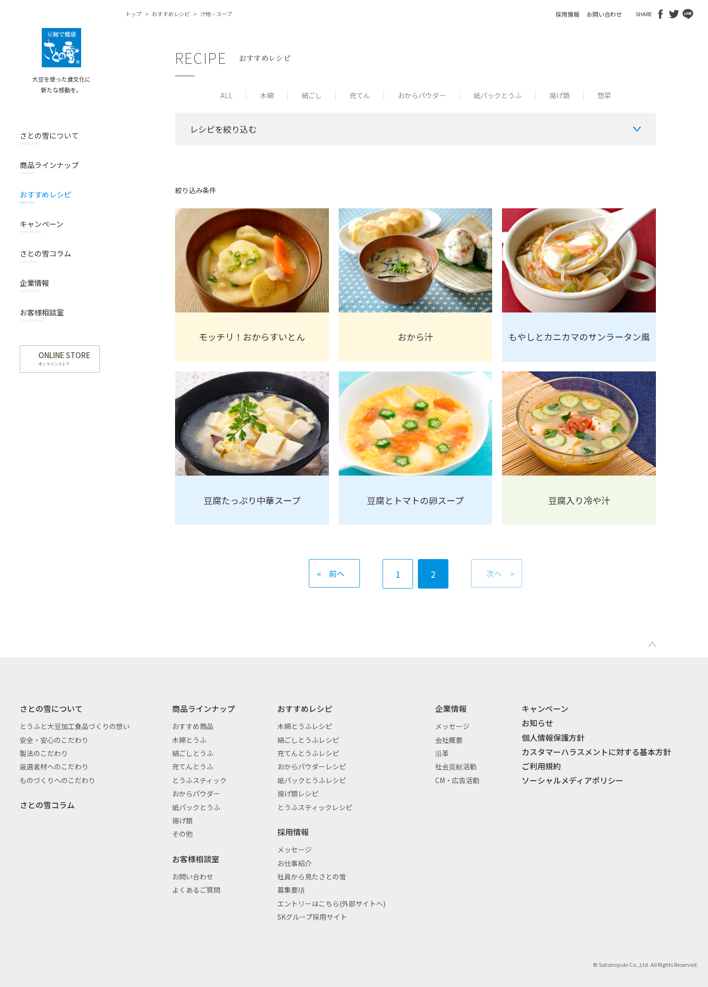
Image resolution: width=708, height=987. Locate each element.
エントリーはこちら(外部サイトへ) (331, 903)
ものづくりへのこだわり (57, 780)
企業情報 (451, 708)
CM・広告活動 (457, 780)
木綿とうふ (189, 740)
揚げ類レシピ (298, 793)
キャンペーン (545, 708)
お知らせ (537, 723)
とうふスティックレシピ (315, 807)
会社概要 (449, 740)
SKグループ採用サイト (312, 917)
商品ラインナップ (203, 708)
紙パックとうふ (497, 95)
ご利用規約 (541, 766)
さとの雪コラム (47, 805)
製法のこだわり (44, 753)
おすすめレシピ (171, 14)
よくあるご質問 (196, 890)
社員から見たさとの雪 (311, 876)
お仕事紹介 (294, 863)
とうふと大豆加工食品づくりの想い (75, 726)
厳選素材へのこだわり (54, 766)
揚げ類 (559, 95)
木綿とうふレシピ (304, 726)
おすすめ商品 (192, 726)
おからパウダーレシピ (311, 766)
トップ (133, 14)
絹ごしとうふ (192, 753)
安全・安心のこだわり (54, 740)
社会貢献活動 (455, 766)
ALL (226, 95)
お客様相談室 (195, 859)
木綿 (267, 95)
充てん (360, 95)
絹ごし (311, 95)
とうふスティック (199, 780)
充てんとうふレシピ (308, 753)
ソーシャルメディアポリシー (572, 780)
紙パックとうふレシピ (311, 780)
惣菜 (604, 95)
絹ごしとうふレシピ (308, 740)
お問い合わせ (604, 14)
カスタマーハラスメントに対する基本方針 (596, 752)
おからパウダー (422, 95)
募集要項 (291, 890)
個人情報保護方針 (553, 737)
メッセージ (294, 849)
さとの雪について (51, 708)
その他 (182, 834)
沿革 (442, 753)
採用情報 (567, 14)
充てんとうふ (192, 766)
